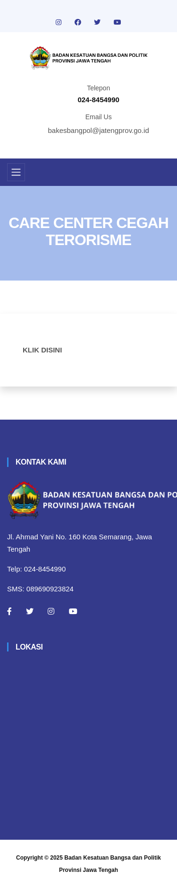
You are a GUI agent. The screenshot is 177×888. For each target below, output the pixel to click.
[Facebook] (9, 611)
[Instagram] (51, 611)
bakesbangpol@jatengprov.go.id (98, 130)
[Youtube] (73, 611)
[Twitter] (30, 611)
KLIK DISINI (42, 350)
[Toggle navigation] (16, 172)
